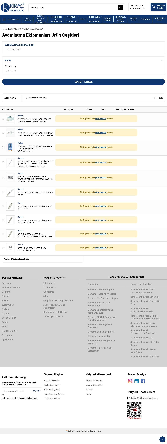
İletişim (89, 396)
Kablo (46, 297)
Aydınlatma (48, 292)
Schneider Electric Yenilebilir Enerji (145, 303)
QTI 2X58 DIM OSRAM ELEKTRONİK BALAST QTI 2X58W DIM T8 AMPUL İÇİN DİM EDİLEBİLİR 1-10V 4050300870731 (35, 164)
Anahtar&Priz (49, 288)
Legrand (6, 292)
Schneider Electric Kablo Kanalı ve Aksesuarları (143, 291)
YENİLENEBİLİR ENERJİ (159, 20)
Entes (5, 327)
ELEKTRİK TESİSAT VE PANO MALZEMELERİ (40, 20)
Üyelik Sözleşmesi (52, 387)
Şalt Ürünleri (49, 283)
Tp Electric (7, 341)
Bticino (5, 297)
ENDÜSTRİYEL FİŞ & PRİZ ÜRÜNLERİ (120, 20)
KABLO (82, 20)
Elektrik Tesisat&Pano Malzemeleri (54, 307)
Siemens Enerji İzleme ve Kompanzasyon (101, 315)
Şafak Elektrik (9, 319)
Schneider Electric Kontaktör (145, 358)
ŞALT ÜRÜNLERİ (27, 20)
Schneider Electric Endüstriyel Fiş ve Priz (142, 311)
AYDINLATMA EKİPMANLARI (33, 29)
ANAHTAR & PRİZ (133, 20)
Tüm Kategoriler (11, 20)
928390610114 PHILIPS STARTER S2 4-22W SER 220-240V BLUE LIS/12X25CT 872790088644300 (35, 149)
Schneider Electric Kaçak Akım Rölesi (143, 352)
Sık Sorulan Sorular (94, 382)
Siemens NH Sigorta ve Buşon (100, 300)
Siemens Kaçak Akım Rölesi (102, 294)
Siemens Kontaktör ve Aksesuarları (99, 308)
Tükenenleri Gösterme (36, 98)
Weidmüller (8, 305)
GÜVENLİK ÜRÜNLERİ (108, 20)
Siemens (6, 283)
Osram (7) (10, 71)
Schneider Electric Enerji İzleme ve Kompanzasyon (144, 326)
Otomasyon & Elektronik (55, 313)
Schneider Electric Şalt (142, 339)
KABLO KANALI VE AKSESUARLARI (94, 20)
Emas (5, 323)
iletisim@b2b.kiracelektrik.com (142, 400)
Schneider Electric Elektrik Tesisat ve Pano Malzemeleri (145, 318)
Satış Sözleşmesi (51, 391)
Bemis (5, 301)
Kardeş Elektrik (9, 332)
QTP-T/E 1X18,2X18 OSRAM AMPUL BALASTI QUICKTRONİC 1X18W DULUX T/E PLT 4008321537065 (35, 179)
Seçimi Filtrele (84, 82)
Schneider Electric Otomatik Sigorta (145, 345)
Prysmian (7, 336)
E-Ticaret (75, 433)
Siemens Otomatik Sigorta (101, 290)
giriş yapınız (100, 119)
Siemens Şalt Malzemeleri (101, 336)
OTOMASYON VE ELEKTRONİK (71, 20)
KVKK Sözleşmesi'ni (10, 400)
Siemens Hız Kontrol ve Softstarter (100, 354)
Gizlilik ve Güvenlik (52, 400)
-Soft (69, 433)
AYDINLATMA (145, 20)
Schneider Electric (11, 288)
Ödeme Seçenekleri (94, 387)
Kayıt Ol (36, 393)
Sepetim (89, 391)
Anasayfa (6, 29)
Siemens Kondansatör (99, 340)
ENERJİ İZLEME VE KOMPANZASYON (56, 20)
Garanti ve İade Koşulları (54, 396)
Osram (20, 159)
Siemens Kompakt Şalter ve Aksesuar (102, 346)
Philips (20, 116)
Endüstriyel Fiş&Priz (53, 317)
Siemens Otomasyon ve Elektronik (100, 330)
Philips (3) (10, 67)
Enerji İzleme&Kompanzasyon (58, 301)
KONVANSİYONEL (14, 50)
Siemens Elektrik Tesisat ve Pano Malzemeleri (102, 323)
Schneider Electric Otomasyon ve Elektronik (143, 333)
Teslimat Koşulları (52, 382)
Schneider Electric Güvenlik (145, 297)
